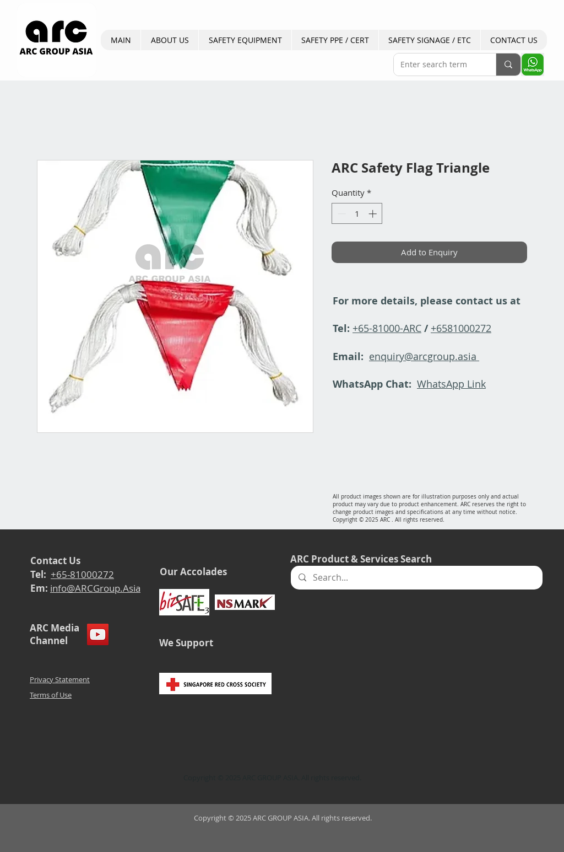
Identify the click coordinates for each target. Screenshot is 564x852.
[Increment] (373, 213)
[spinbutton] (357, 213)
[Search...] (416, 578)
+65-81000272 (82, 574)
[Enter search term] (436, 64)
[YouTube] (98, 634)
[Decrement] (340, 213)
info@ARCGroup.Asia (95, 588)
